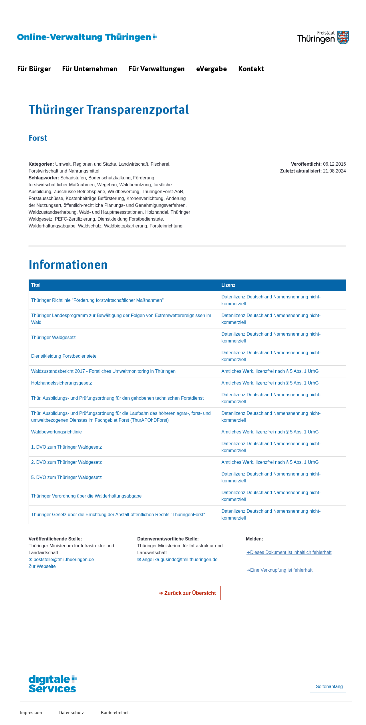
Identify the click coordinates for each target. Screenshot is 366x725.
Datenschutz (71, 713)
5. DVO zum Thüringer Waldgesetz (66, 477)
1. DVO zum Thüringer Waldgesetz (66, 447)
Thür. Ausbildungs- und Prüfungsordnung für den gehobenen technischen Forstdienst (117, 398)
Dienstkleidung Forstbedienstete (64, 356)
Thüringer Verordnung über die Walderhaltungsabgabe (86, 496)
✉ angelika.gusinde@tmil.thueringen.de (177, 559)
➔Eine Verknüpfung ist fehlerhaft (279, 570)
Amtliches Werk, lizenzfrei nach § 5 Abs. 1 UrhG (270, 371)
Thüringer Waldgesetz (53, 337)
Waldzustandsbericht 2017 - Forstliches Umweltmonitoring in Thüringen (103, 371)
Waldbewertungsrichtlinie (56, 431)
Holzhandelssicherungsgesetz (61, 383)
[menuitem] (34, 69)
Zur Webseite (42, 566)
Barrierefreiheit (115, 713)
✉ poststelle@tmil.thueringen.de (61, 559)
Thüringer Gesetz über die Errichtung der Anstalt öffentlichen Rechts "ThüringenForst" (118, 514)
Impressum (31, 713)
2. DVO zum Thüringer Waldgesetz (66, 462)
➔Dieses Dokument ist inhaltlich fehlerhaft (289, 552)
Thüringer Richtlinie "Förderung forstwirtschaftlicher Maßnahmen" (97, 300)
